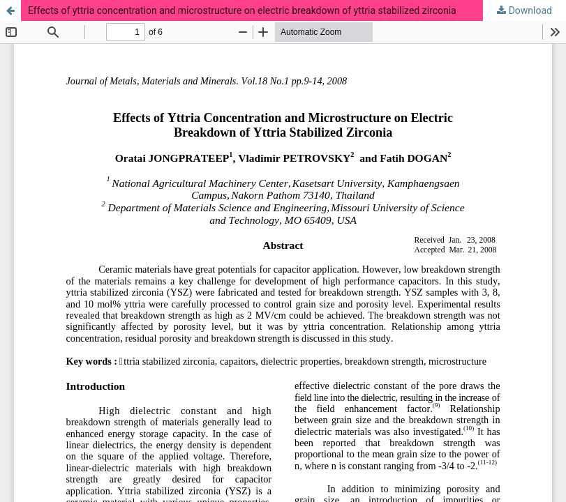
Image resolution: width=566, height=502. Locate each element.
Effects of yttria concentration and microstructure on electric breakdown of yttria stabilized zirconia (242, 10)
